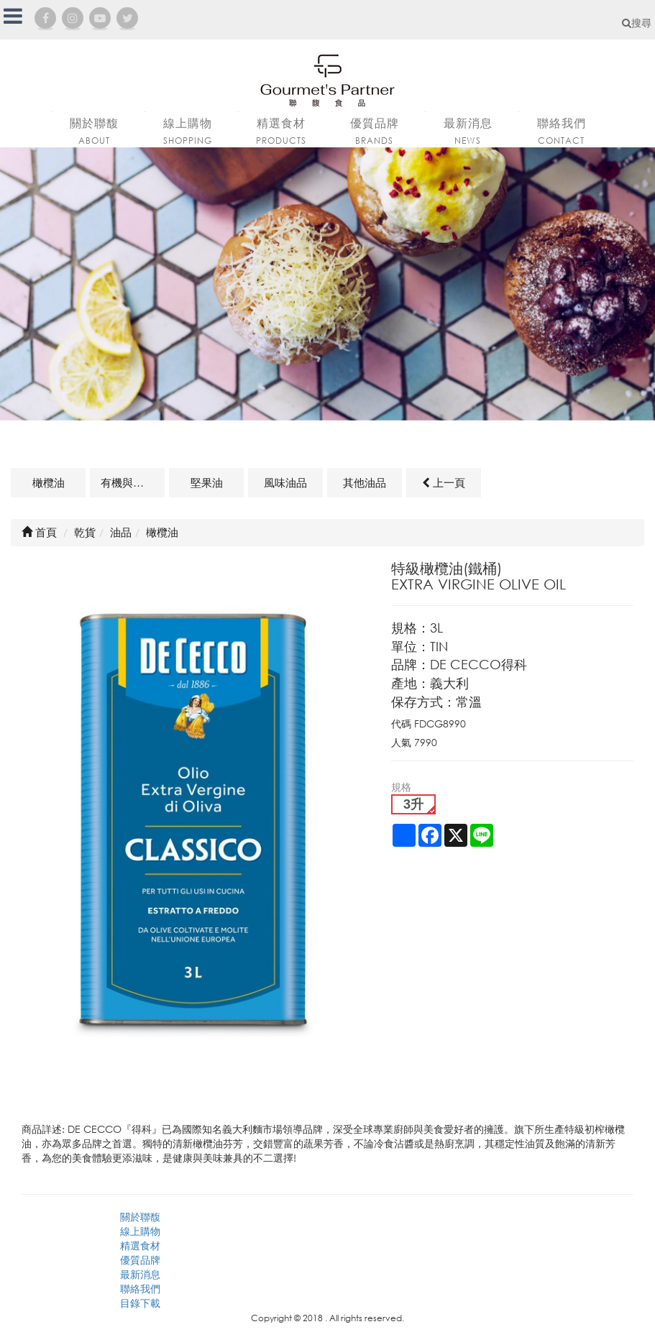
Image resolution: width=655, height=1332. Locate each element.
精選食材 (140, 1245)
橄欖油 (48, 482)
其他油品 (364, 482)
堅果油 (207, 482)
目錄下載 (140, 1303)
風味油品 (285, 482)
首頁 (39, 532)
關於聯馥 (140, 1216)
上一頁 (443, 482)
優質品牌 (140, 1260)
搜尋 (636, 22)
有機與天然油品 (133, 482)
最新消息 (140, 1274)
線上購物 (140, 1231)
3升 (413, 804)
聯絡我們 (140, 1288)
